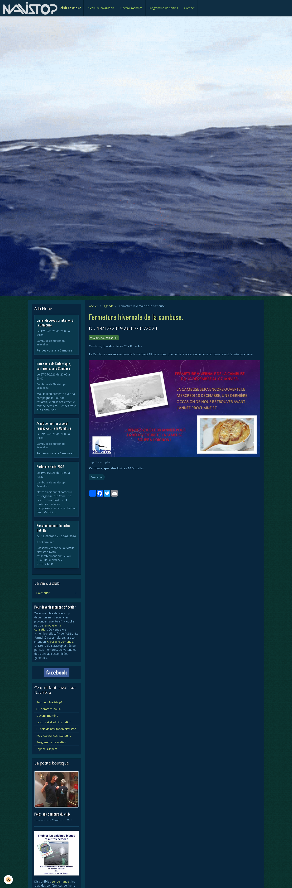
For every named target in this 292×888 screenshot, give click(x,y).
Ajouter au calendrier (103, 337)
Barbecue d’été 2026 (50, 466)
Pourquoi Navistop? (49, 702)
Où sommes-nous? (48, 709)
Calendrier (42, 593)
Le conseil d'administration (53, 722)
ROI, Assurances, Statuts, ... (54, 735)
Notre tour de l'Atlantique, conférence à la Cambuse (54, 366)
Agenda (108, 306)
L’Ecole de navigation (100, 8)
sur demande (60, 881)
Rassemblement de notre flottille (53, 528)
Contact (189, 8)
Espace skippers (46, 749)
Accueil (93, 306)
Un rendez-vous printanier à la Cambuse (55, 322)
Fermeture (97, 477)
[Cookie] (8, 879)
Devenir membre (131, 8)
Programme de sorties (163, 8)
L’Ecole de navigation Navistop (56, 729)
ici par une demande (60, 641)
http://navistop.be (100, 462)
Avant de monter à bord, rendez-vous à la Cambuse (54, 426)
